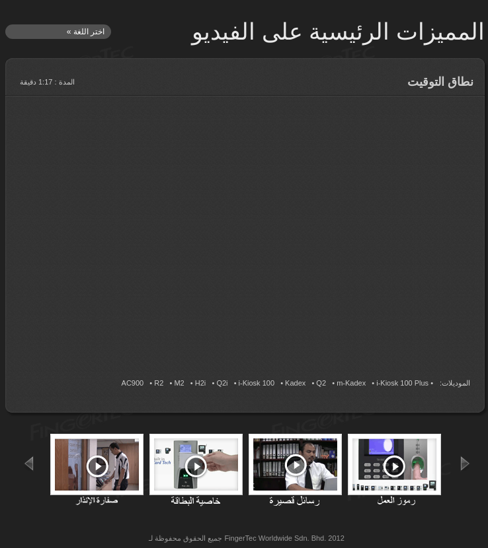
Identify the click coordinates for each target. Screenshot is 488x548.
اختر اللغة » (85, 31)
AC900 (133, 383)
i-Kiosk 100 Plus (402, 383)
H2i (200, 383)
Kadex (295, 383)
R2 (158, 383)
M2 (179, 383)
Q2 (321, 383)
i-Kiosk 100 (256, 383)
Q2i (221, 383)
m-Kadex (351, 383)
